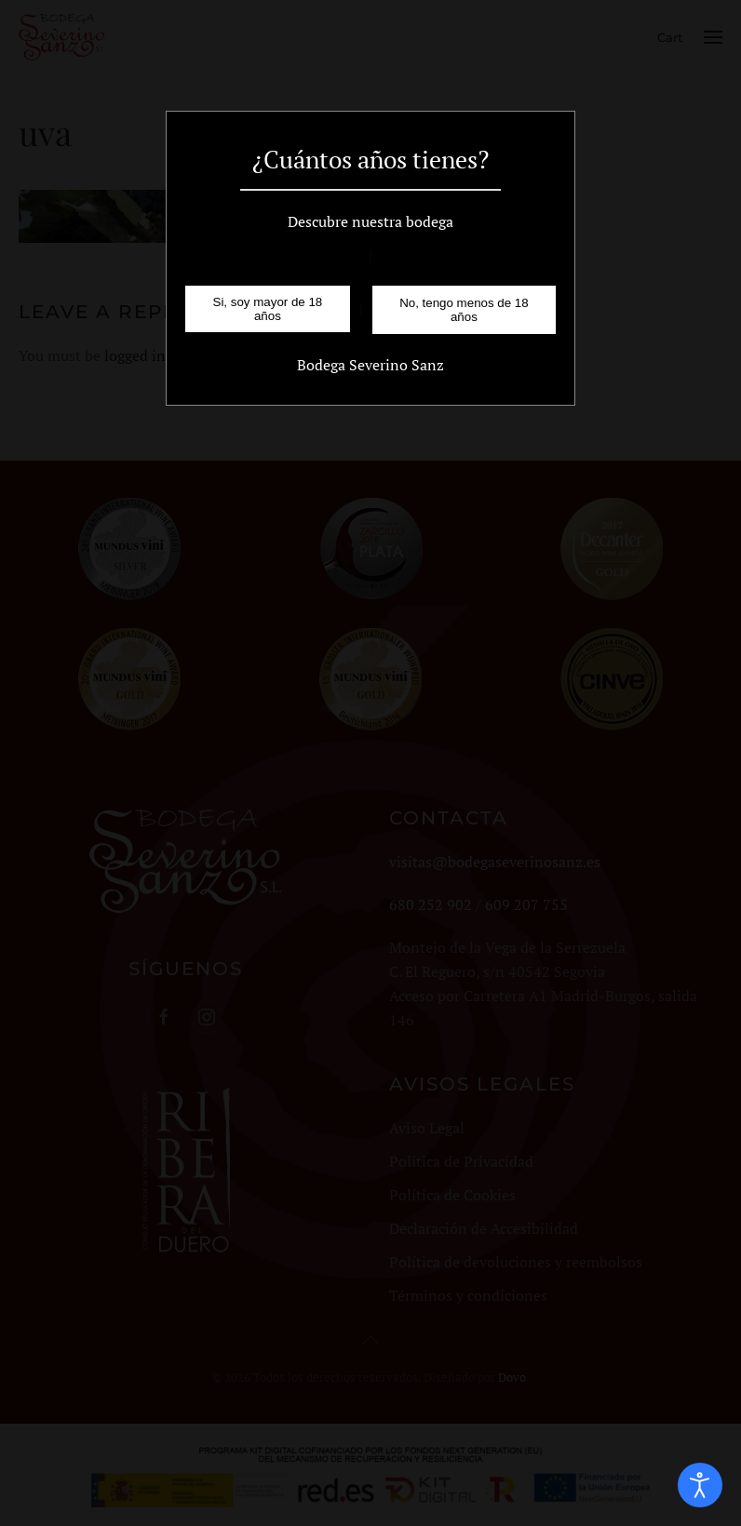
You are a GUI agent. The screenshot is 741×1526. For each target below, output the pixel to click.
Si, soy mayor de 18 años (268, 309)
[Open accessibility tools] (700, 1485)
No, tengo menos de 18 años (464, 310)
